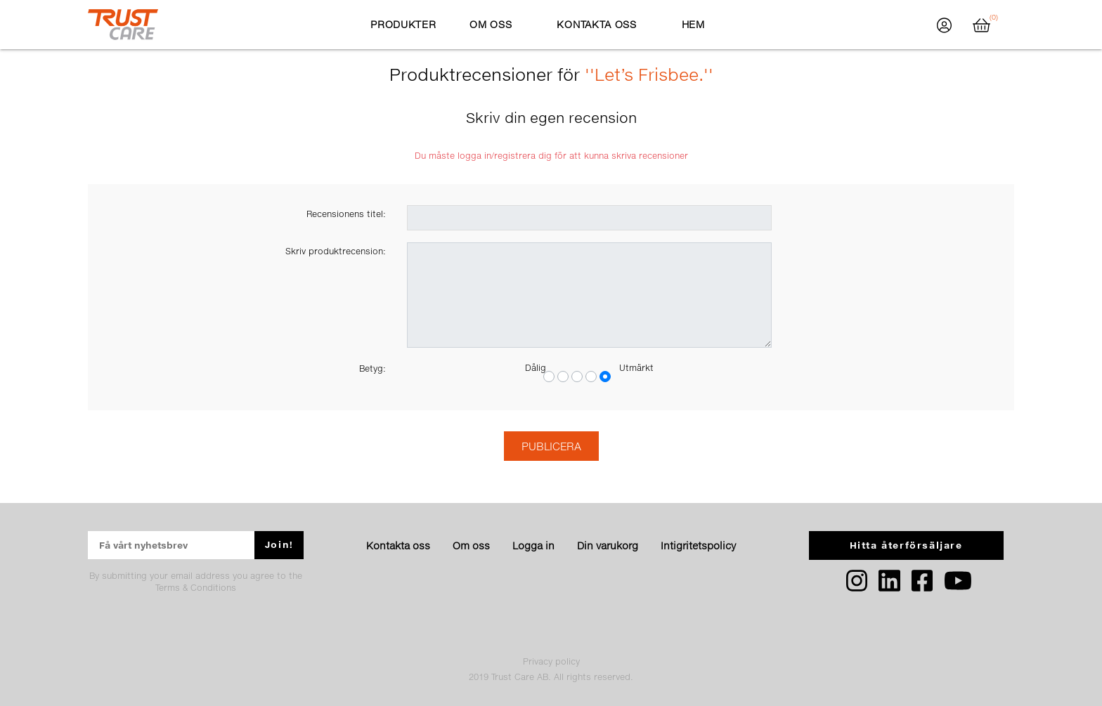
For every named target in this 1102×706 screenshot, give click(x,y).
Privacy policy (551, 662)
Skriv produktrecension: (335, 251)
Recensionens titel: (346, 214)
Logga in (533, 545)
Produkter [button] (403, 24)
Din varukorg (607, 545)
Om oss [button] (490, 24)
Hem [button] (693, 24)
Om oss (471, 545)
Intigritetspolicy (698, 545)
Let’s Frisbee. (649, 74)
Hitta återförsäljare (906, 545)
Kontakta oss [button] (596, 24)
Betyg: (372, 368)
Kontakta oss (398, 545)
